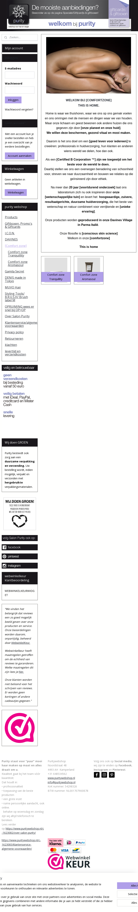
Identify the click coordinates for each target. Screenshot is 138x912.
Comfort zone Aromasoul (18, 263)
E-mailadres (13, 68)
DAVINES (11, 239)
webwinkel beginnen (78, 905)
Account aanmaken (19, 156)
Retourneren (14, 338)
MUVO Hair (13, 287)
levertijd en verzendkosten (15, 353)
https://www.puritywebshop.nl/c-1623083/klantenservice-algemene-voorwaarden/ (21, 844)
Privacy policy (14, 332)
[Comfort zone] (16, 246)
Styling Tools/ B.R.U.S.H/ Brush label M (16, 297)
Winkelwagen (16, 192)
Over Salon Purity (17, 316)
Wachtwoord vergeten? (19, 109)
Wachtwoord (13, 83)
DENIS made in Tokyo (15, 279)
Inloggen (13, 100)
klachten (11, 345)
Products (11, 217)
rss (63, 905)
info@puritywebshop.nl (61, 782)
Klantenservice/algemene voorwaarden (21, 324)
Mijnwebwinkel (111, 905)
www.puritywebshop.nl (61, 778)
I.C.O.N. (10, 233)
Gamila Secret (14, 271)
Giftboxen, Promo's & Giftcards (18, 225)
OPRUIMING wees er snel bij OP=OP (19, 308)
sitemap (56, 905)
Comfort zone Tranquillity (18, 253)
